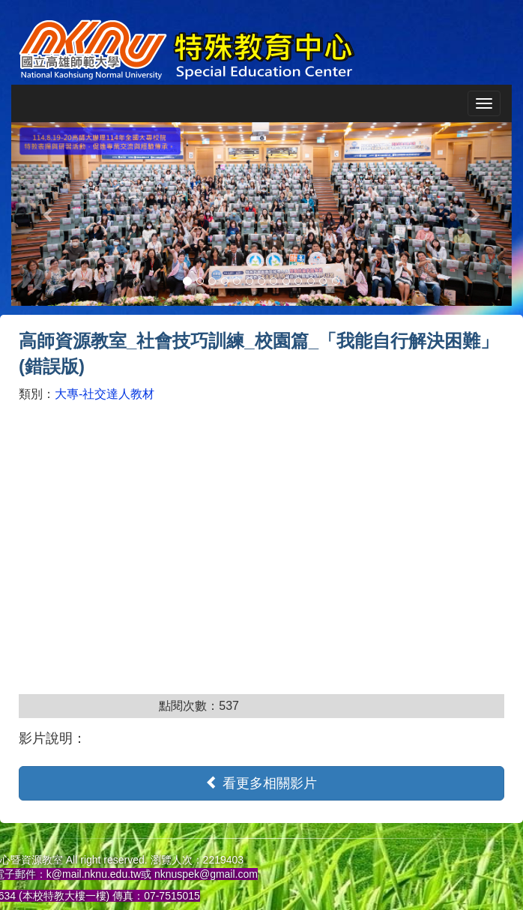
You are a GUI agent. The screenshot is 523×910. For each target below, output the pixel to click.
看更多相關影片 (261, 783)
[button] (48, 214)
